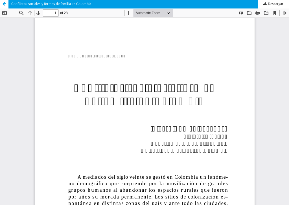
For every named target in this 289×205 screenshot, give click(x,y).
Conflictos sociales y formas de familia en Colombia (51, 4)
